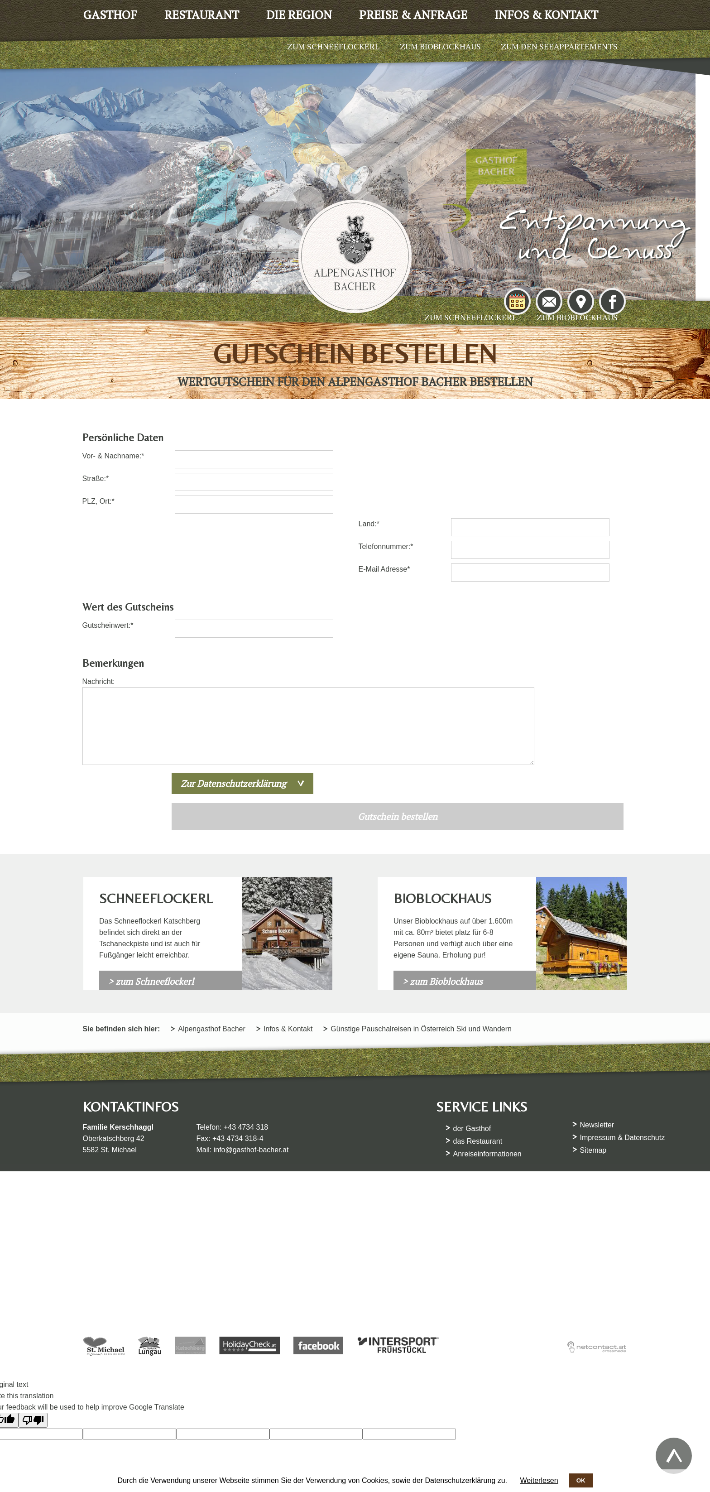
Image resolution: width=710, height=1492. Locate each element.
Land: (377, 465)
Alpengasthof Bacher (212, 960)
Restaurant (201, 14)
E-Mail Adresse (388, 510)
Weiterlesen (539, 1480)
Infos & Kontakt (546, 14)
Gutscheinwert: (108, 567)
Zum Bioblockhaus (577, 317)
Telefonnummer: (389, 488)
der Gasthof (473, 1060)
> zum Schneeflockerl (151, 912)
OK (580, 1480)
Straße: (98, 488)
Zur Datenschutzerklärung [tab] (235, 714)
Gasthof (110, 14)
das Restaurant (478, 1072)
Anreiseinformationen (488, 1085)
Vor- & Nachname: (114, 465)
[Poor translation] (33, 1355)
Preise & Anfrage (413, 14)
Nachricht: (99, 623)
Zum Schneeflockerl (470, 317)
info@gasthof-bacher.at (251, 1081)
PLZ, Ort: (99, 510)
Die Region (299, 14)
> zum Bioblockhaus (443, 912)
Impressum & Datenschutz (623, 1069)
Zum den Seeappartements (559, 46)
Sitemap (593, 1081)
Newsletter (597, 1056)
